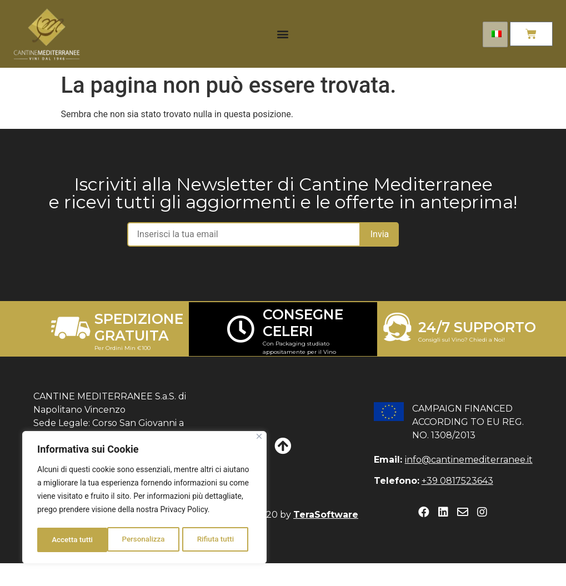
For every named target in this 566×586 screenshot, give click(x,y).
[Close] (259, 439)
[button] (283, 34)
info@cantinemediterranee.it (469, 459)
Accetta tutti (217, 539)
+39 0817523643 (457, 480)
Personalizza (73, 539)
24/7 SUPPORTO (477, 327)
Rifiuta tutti (145, 539)
